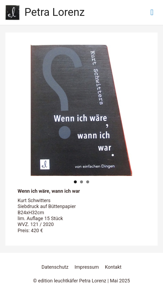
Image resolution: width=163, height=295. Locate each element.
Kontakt (113, 267)
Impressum (86, 267)
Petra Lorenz (54, 12)
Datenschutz (55, 267)
